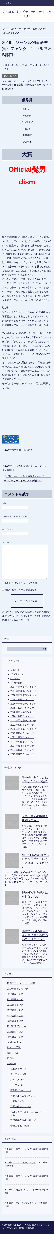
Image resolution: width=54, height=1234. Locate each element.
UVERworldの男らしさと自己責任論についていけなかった (35, 935)
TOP (25, 28)
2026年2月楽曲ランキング (18, 1176)
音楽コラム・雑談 (19, 1125)
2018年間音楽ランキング (23, 695)
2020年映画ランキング (22, 716)
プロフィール (17, 674)
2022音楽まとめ (15, 1021)
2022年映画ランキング (22, 733)
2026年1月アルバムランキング (20, 1203)
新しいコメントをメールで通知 (21, 583)
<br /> (10, 409)
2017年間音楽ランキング (23, 687)
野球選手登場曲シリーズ (23, 1120)
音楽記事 (15, 670)
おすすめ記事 (17, 1079)
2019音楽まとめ (10, 76)
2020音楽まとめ (15, 1010)
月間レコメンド (18, 1101)
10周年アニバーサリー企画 (21, 983)
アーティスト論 (18, 1074)
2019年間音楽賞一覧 (15, 450)
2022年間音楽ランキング (23, 729)
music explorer (14, 1042)
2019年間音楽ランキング (23, 703)
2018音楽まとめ (15, 999)
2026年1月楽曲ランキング (18, 1189)
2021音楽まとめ (15, 1015)
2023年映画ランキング (22, 741)
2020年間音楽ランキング (23, 712)
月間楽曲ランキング (20, 1106)
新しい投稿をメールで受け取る (21, 589)
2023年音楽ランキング (22, 737)
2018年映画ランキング (22, 699)
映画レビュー (14, 1053)
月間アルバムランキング (23, 1096)
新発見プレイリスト (20, 1090)
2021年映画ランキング (22, 725)
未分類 (10, 1058)
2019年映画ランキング (22, 708)
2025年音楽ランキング (22, 754)
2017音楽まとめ (15, 994)
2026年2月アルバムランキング (20, 1162)
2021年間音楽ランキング (23, 720)
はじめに (15, 678)
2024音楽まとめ (15, 1031)
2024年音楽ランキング (22, 746)
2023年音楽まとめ (16, 1026)
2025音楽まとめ (15, 1037)
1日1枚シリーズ (18, 1069)
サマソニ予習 (14, 1047)
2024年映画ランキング (22, 750)
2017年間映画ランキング (23, 691)
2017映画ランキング (17, 988)
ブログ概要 (16, 682)
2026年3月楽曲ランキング (18, 1149)
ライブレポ (16, 1085)
